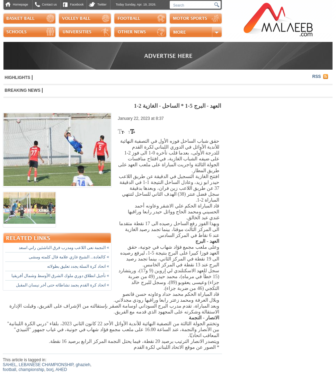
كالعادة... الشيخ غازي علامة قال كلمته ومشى (69, 257)
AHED (61, 369)
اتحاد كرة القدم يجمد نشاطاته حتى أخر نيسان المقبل (62, 285)
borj (49, 369)
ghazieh (83, 364)
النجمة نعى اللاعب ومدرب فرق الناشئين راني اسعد (64, 247)
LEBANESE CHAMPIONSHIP (46, 364)
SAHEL (9, 364)
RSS (316, 76)
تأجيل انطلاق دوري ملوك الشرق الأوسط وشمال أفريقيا (60, 275)
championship (31, 369)
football (9, 369)
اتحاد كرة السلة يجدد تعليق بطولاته (78, 266)
